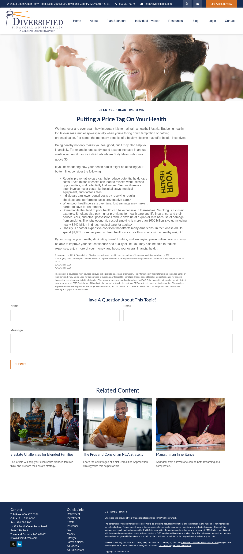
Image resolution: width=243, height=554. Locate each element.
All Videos (73, 546)
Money (71, 534)
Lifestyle (72, 538)
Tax (69, 530)
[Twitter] (187, 4)
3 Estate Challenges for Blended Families (41, 454)
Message (16, 330)
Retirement (73, 514)
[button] (77, 21)
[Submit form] (20, 364)
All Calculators (75, 550)
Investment (73, 518)
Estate (71, 522)
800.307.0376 (124, 3)
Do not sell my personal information (175, 545)
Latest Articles (75, 542)
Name (14, 306)
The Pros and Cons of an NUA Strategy (113, 454)
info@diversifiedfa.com (156, 3)
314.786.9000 (27, 518)
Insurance (73, 526)
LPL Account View (221, 3)
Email (127, 306)
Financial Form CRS (118, 512)
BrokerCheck (170, 518)
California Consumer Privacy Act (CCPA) (200, 542)
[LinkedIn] (197, 4)
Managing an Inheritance (175, 454)
